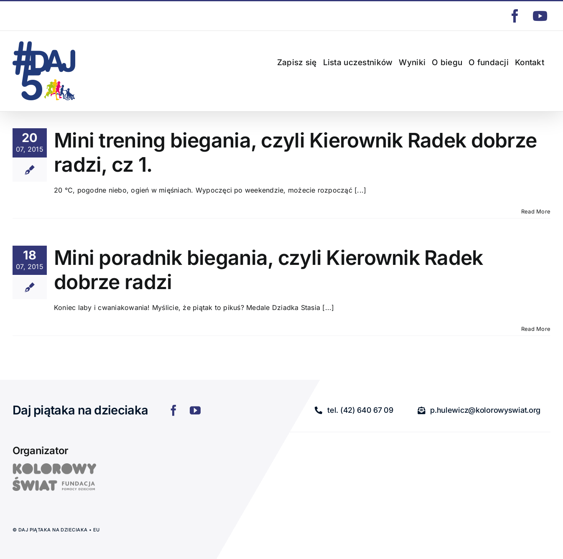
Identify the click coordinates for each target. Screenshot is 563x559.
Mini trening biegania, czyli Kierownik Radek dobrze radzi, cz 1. (295, 152)
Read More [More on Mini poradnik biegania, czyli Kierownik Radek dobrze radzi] (535, 328)
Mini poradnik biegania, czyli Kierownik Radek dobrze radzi (268, 269)
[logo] (54, 466)
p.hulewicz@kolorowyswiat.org (51, 16)
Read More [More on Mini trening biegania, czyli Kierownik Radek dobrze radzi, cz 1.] (535, 211)
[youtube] (195, 410)
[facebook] (173, 410)
